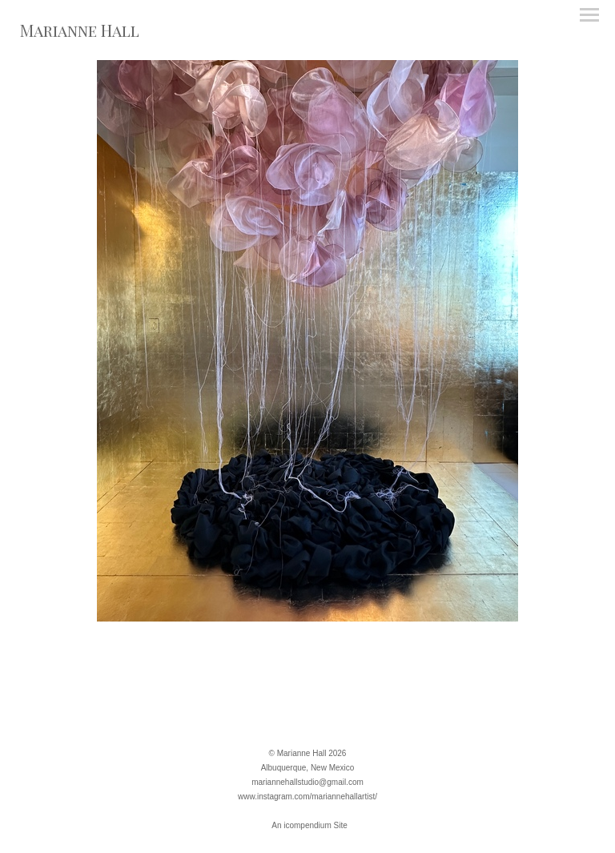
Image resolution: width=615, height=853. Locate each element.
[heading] (79, 33)
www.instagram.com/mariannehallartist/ (307, 796)
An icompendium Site (309, 825)
